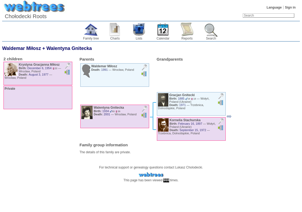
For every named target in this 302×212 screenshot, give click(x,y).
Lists (139, 38)
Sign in (290, 7)
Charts (115, 38)
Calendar (163, 38)
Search (211, 38)
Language (274, 7)
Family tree (91, 38)
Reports (187, 38)
